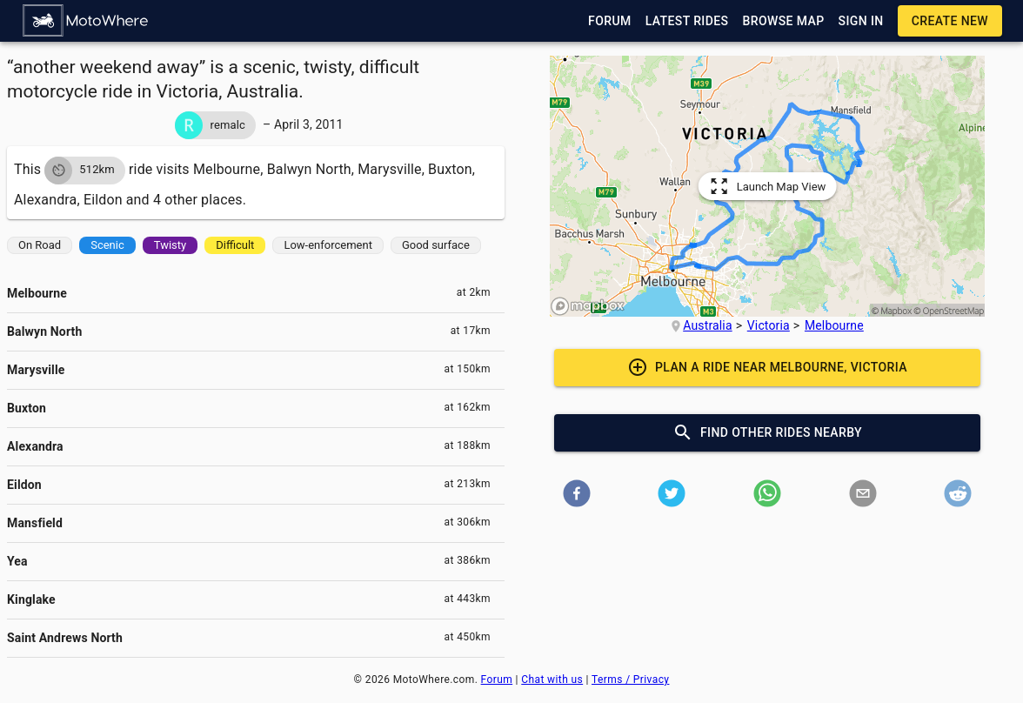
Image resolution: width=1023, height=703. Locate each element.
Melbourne (834, 325)
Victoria (768, 325)
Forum (497, 679)
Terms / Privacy (630, 679)
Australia (707, 325)
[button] (86, 21)
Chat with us (552, 679)
